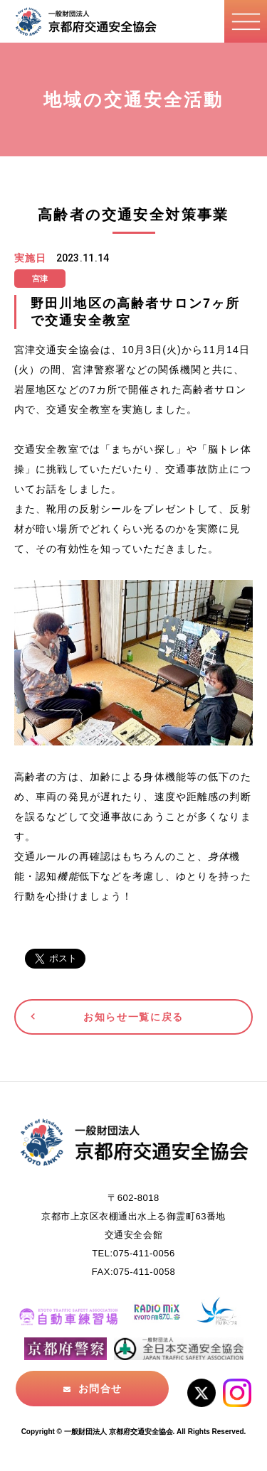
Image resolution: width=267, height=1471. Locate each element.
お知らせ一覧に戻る (133, 1017)
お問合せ (99, 1388)
